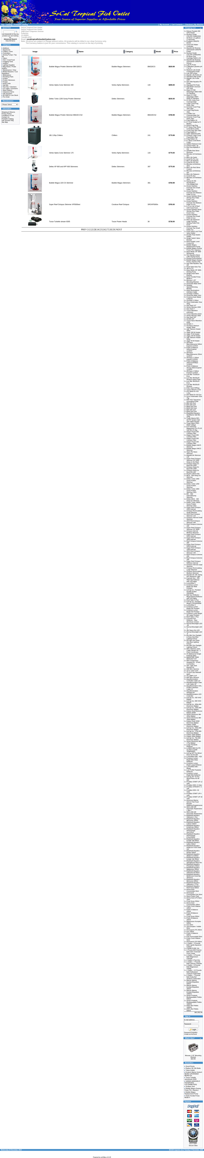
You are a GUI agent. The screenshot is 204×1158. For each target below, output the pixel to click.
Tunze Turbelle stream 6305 (59, 222)
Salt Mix (5, 85)
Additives (5, 48)
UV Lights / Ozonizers (10, 88)
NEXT (119, 229)
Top (2, 25)
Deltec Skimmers (118, 99)
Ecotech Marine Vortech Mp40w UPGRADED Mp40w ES (193, 1073)
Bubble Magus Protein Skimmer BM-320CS (65, 67)
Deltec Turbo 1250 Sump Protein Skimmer (65, 99)
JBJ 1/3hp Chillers (56, 135)
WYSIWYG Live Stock (10, 95)
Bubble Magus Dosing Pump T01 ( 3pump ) (192, 1089)
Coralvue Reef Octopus (120, 204)
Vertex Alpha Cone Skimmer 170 (61, 153)
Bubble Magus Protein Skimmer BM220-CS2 (65, 115)
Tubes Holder (190, 1070)
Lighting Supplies (8, 65)
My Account (165, 25)
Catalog (9, 25)
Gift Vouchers (7, 93)
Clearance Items (8, 92)
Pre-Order (6, 97)
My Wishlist (198, 25)
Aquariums (6, 50)
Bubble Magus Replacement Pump (191, 1093)
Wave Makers (7, 90)
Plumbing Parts (7, 77)
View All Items (10, 41)
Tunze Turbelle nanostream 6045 (190, 1078)
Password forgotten (190, 1032)
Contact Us (5, 117)
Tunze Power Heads (119, 222)
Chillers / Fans (7, 51)
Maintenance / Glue (9, 70)
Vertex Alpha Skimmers (120, 85)
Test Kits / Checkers (9, 87)
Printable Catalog (21, 25)
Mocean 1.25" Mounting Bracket (193, 1056)
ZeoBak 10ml (190, 1086)
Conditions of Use (8, 115)
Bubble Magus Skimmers (121, 67)
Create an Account (190, 1034)
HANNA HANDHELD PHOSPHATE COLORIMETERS (192, 1082)
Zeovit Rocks (190, 1066)
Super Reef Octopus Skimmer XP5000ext (64, 204)
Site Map (5, 122)
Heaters (5, 63)
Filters (4, 58)
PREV (84, 229)
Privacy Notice (7, 114)
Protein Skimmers (8, 80)
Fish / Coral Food (8, 60)
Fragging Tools (7, 61)
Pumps (5, 82)
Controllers (6, 53)
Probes (5, 78)
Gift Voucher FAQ (8, 120)
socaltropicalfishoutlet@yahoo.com (41, 39)
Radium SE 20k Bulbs (193, 1068)
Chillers (114, 135)
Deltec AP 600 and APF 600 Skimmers (63, 167)
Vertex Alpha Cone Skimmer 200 (61, 85)
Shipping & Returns (8, 112)
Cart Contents (177, 25)
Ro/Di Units (6, 83)
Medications (6, 75)
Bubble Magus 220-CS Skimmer (61, 183)
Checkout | (189, 25)
